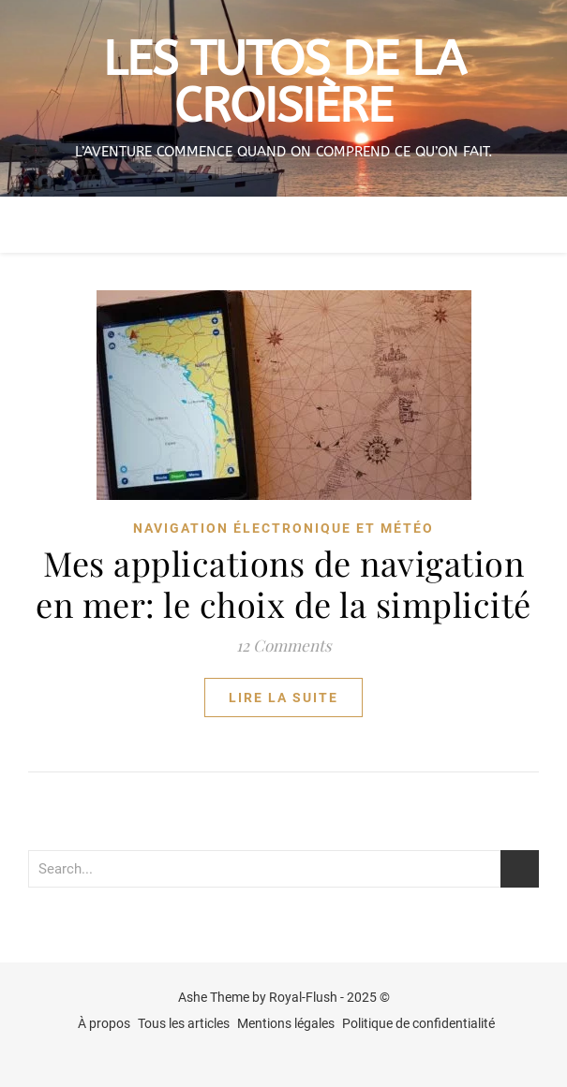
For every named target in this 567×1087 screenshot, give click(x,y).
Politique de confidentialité (418, 1023)
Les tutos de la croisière (284, 83)
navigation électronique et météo (283, 528)
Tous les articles (184, 1023)
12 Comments (284, 645)
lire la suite (283, 697)
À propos (104, 1023)
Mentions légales (286, 1023)
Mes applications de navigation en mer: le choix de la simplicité (283, 583)
